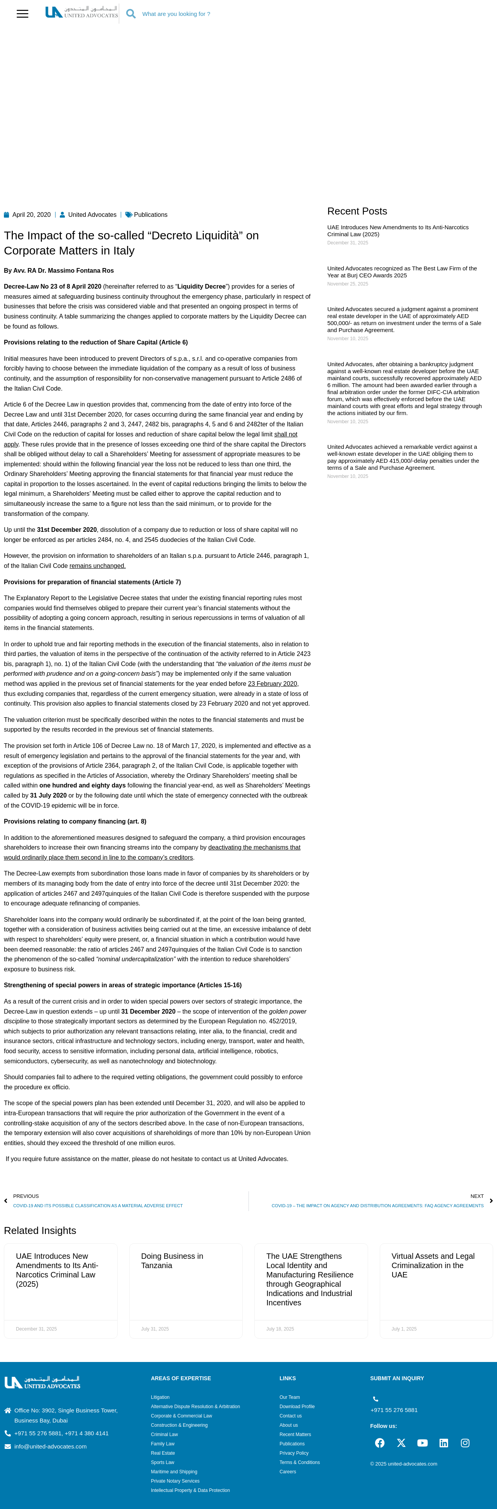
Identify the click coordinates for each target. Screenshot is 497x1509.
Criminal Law (164, 1434)
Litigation (160, 1397)
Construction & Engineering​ (179, 1425)
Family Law (163, 1444)
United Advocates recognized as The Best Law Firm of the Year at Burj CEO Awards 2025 (402, 272)
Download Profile (297, 1406)
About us (289, 1425)
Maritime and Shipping (174, 1471)
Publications (292, 1444)
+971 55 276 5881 (393, 1410)
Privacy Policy (294, 1453)
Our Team (290, 1397)
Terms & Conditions (300, 1462)
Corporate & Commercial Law (181, 1416)
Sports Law (162, 1462)
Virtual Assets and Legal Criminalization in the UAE (433, 1265)
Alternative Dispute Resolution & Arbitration (195, 1406)
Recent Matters (295, 1434)
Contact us (291, 1416)
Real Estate (163, 1453)
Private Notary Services (175, 1481)
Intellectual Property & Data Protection (190, 1490)
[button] (22, 13)
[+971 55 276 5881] (375, 1399)
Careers (288, 1471)
